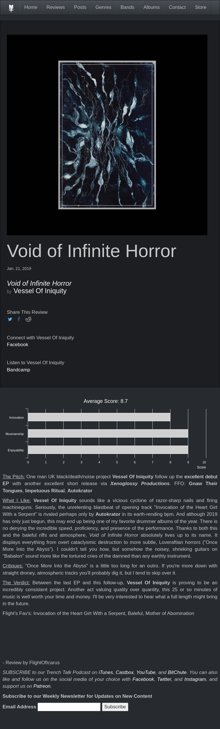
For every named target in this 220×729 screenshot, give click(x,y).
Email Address (19, 707)
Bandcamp (18, 370)
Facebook (17, 344)
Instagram (195, 679)
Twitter (164, 679)
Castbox (124, 672)
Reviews (55, 7)
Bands (127, 7)
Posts (80, 7)
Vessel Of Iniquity (39, 291)
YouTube (146, 672)
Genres (103, 7)
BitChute (177, 672)
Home (30, 7)
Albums (152, 7)
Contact (177, 7)
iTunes (106, 672)
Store (201, 7)
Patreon (42, 686)
